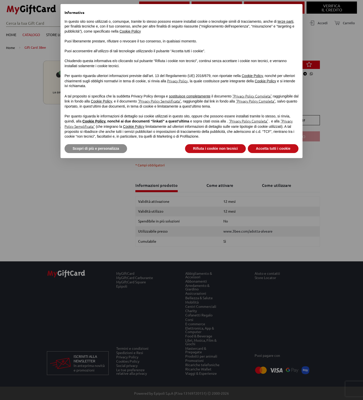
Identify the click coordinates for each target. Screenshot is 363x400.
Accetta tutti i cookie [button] (273, 148)
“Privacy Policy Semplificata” (159, 101)
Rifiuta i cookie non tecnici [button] (215, 148)
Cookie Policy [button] (130, 31)
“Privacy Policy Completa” (252, 95)
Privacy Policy (177, 80)
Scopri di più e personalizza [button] (96, 148)
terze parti (285, 21)
